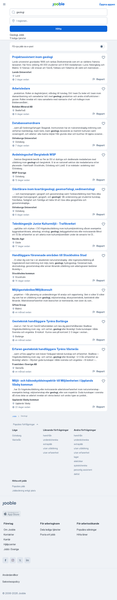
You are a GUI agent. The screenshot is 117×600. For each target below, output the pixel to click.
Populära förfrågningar (26, 424)
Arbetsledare (21, 88)
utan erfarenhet (51, 452)
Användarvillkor (10, 574)
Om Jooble (9, 529)
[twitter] (20, 560)
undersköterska (50, 439)
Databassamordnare (26, 123)
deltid (76, 474)
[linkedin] (27, 560)
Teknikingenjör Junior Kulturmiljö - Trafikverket (44, 223)
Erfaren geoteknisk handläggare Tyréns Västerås (45, 349)
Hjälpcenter (10, 544)
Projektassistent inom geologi (32, 57)
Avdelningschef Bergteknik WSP (34, 154)
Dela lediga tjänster (50, 529)
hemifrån (47, 435)
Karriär (7, 539)
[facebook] (5, 560)
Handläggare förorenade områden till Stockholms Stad (49, 255)
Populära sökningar (87, 529)
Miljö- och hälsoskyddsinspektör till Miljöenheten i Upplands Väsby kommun (52, 382)
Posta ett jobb (47, 534)
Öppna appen (107, 4)
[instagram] (13, 560)
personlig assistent (83, 469)
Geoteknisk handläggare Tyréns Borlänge (40, 321)
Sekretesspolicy (11, 581)
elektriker (78, 461)
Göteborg (16, 435)
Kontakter (9, 534)
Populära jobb (18, 486)
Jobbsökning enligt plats (24, 490)
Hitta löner (82, 534)
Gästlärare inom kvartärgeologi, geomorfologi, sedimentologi (53, 189)
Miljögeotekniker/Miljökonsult (32, 289)
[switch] (102, 46)
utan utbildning (50, 448)
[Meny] (4, 4)
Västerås (16, 439)
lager (76, 457)
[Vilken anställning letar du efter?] (58, 12)
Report (98, 79)
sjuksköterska (80, 465)
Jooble (22, 593)
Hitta (58, 28)
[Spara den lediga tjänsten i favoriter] (103, 57)
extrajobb (47, 444)
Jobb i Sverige (11, 549)
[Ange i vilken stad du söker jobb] (58, 20)
